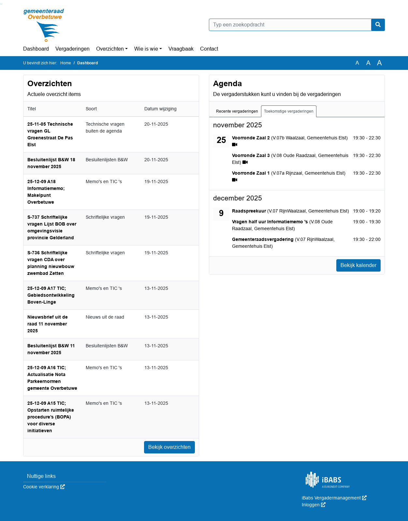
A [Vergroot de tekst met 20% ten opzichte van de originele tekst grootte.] (368, 62)
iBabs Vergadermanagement (334, 497)
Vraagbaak (181, 49)
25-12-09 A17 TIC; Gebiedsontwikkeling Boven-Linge (51, 295)
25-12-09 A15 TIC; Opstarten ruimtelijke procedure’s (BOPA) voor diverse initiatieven (50, 417)
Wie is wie (146, 49)
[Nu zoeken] (378, 25)
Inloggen (314, 504)
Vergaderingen (72, 49)
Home (65, 63)
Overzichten (110, 49)
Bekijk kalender (358, 265)
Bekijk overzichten (169, 447)
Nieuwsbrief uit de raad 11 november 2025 (47, 323)
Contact (209, 49)
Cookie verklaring (44, 486)
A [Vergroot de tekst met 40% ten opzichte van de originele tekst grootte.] (379, 63)
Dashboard (36, 49)
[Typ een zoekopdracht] (297, 25)
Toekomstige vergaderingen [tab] (288, 111)
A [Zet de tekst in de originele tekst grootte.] (357, 63)
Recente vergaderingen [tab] (237, 111)
